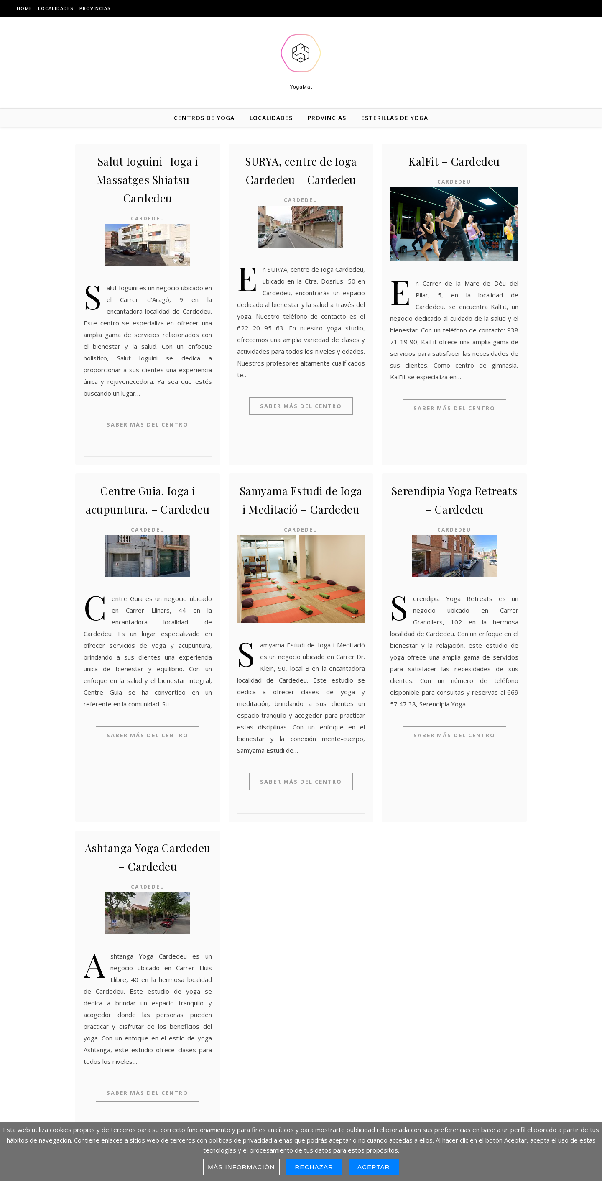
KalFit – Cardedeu (454, 161)
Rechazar (314, 1167)
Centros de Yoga (204, 118)
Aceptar (373, 1167)
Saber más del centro (148, 424)
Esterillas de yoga (394, 118)
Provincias (95, 8)
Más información (241, 1167)
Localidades (56, 8)
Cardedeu (148, 218)
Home (24, 8)
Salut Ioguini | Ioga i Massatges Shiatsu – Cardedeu (148, 179)
